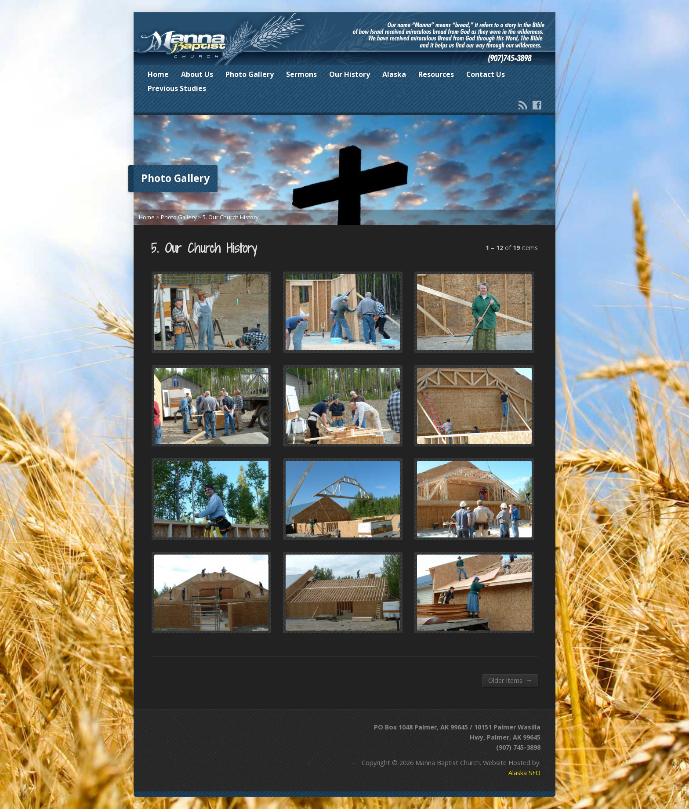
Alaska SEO (524, 773)
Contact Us (485, 74)
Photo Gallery (249, 74)
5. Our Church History (230, 217)
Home (158, 74)
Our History (349, 74)
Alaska (394, 74)
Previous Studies (177, 88)
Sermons (301, 74)
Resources (436, 74)
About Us (197, 74)
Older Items (510, 680)
